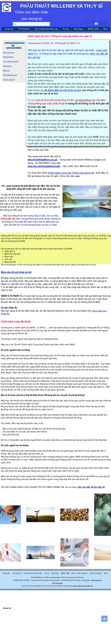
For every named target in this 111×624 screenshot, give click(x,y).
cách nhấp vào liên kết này (83, 586)
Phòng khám (8, 57)
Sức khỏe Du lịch (10, 75)
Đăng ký (6, 70)
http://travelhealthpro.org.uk (42, 159)
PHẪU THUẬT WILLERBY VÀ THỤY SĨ (61, 6)
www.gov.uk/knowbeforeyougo (44, 166)
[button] (79, 573)
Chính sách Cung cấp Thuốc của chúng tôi (71, 172)
